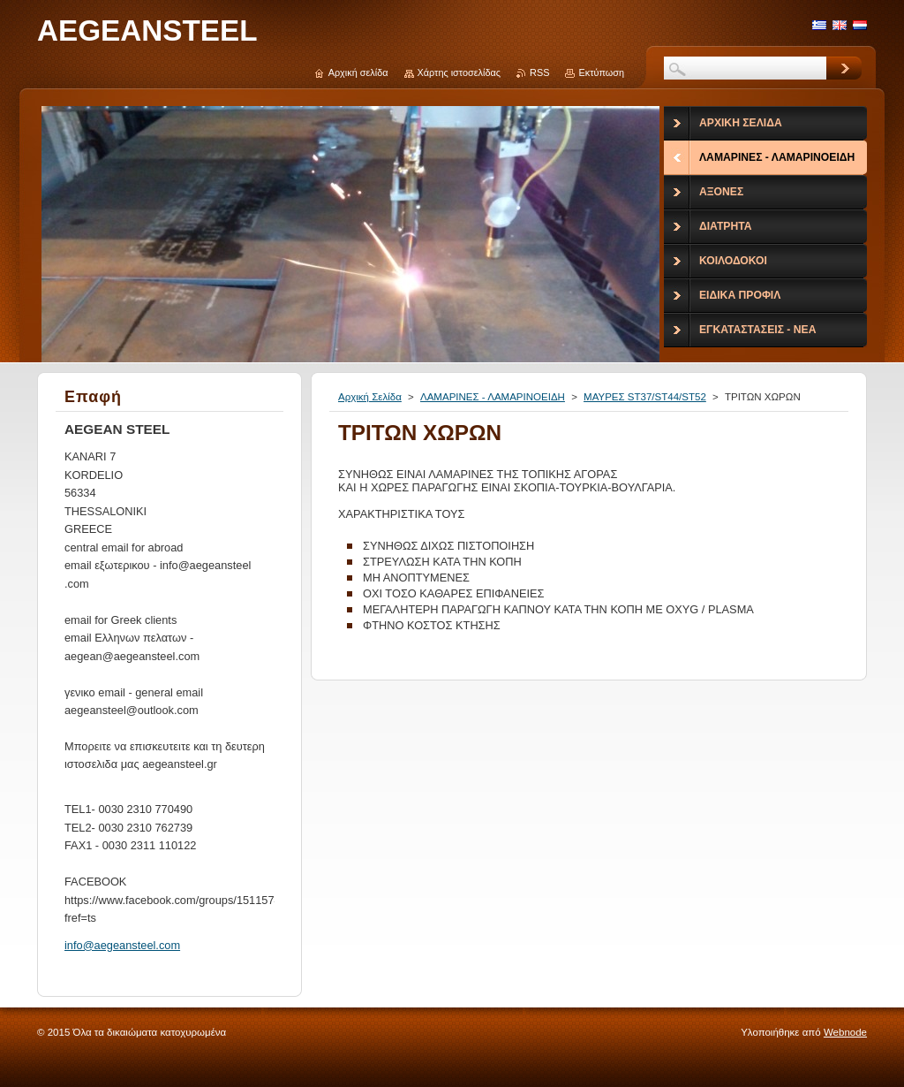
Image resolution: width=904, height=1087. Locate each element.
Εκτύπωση (601, 72)
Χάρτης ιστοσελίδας (459, 72)
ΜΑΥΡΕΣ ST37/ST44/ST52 (645, 396)
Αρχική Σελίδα (370, 396)
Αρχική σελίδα (358, 72)
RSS (539, 72)
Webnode (845, 1032)
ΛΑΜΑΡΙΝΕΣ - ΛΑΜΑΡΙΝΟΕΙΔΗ (492, 396)
